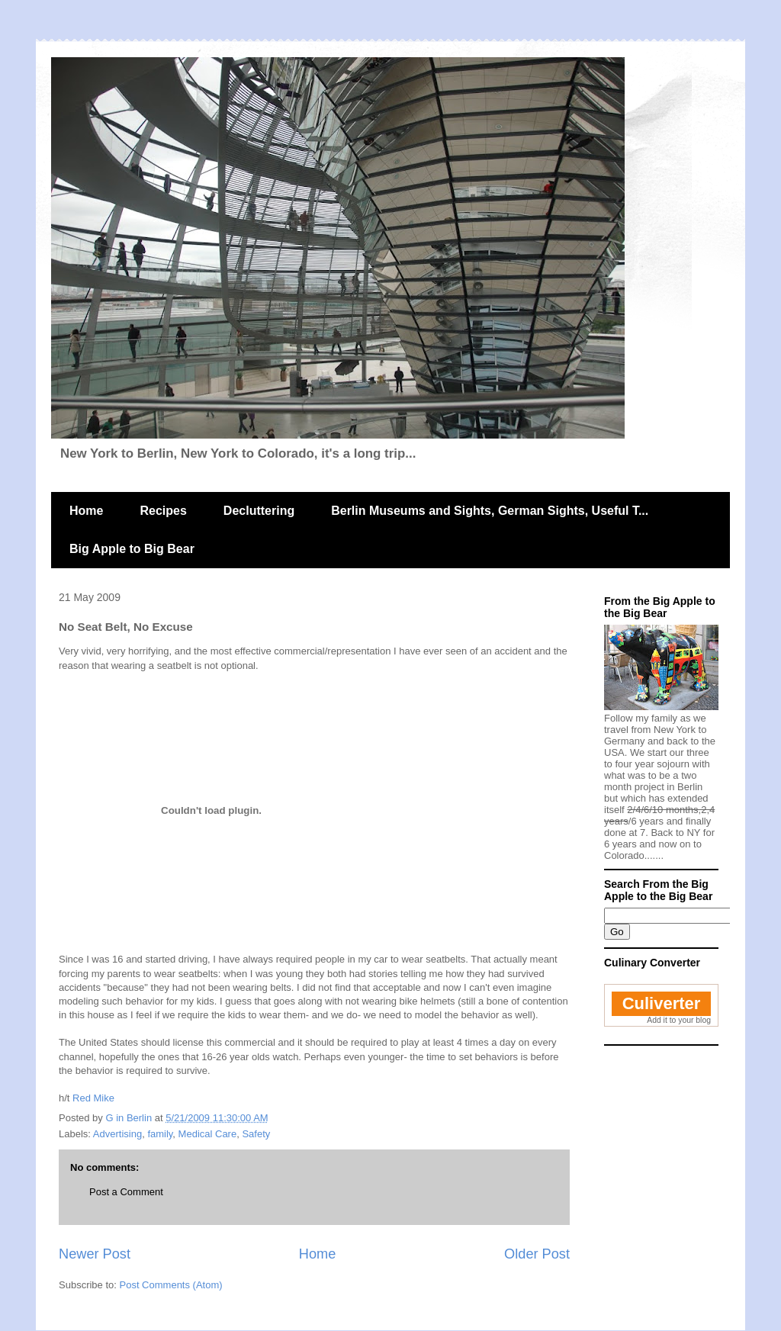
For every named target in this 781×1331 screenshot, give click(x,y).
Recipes (163, 510)
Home (86, 510)
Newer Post (94, 1254)
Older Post (537, 1254)
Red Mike (93, 1098)
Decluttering (258, 510)
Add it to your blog (679, 1020)
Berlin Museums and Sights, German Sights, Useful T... (489, 510)
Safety (256, 1134)
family (159, 1134)
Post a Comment (126, 1192)
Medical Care (207, 1134)
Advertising (117, 1134)
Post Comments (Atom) (171, 1285)
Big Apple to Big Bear (131, 548)
